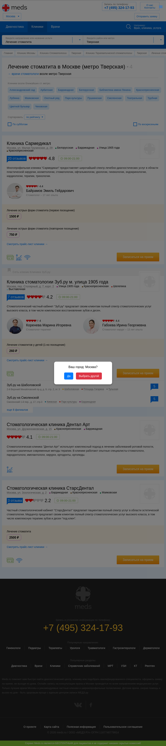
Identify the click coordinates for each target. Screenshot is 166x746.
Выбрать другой (89, 376)
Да (68, 376)
